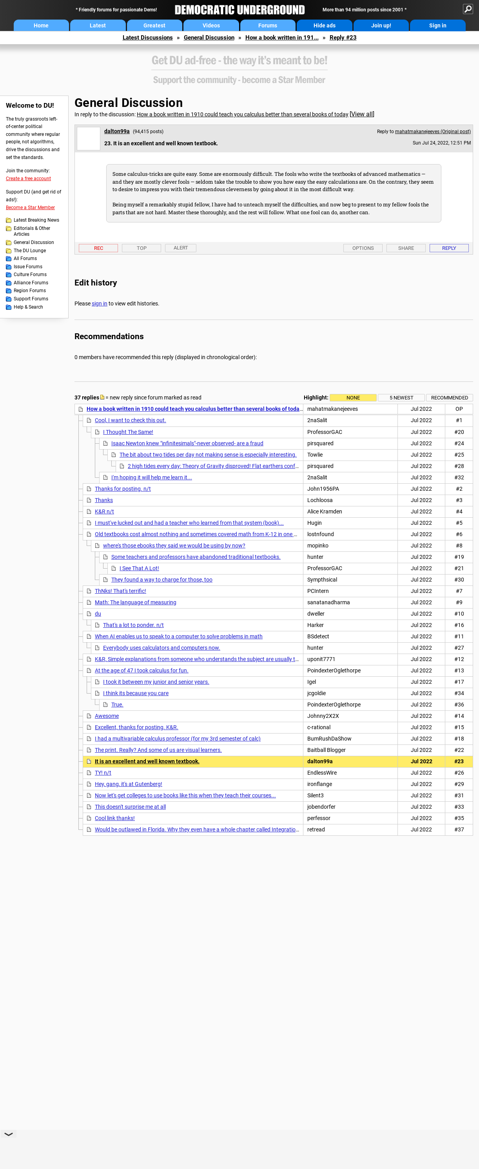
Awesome (107, 716)
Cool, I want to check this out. (130, 420)
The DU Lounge (30, 250)
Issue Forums (28, 266)
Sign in (437, 25)
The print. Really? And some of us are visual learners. (158, 750)
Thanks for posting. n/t (123, 489)
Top (142, 248)
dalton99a (117, 131)
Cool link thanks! (115, 818)
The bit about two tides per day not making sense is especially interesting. (208, 455)
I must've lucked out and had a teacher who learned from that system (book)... (189, 523)
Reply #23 (343, 37)
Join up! (381, 25)
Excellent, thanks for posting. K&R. (136, 727)
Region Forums (30, 290)
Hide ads (325, 25)
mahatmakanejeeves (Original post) (433, 131)
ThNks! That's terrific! (120, 591)
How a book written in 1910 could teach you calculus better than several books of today (242, 114)
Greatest (154, 25)
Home (41, 25)
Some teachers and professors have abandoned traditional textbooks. (196, 557)
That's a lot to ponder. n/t (133, 625)
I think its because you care (136, 693)
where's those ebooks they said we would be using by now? (174, 545)
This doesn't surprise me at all (130, 807)
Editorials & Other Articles (32, 231)
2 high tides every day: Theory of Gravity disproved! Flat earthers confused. (218, 466)
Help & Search (28, 307)
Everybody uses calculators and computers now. (161, 648)
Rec (98, 248)
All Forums (25, 258)
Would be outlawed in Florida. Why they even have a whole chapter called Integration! (197, 829)
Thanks (104, 500)
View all (362, 114)
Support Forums (31, 299)
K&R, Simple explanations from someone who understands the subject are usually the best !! (206, 659)
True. (117, 704)
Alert (181, 248)
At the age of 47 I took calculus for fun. (142, 670)
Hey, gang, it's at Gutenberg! (128, 784)
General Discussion (209, 37)
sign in (99, 303)
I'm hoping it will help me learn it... (151, 477)
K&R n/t (104, 511)
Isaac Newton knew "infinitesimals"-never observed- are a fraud (187, 443)
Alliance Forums (31, 282)
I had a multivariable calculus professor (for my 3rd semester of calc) (178, 738)
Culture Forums (30, 274)
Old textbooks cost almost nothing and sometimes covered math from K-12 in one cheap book (208, 534)
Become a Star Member (30, 207)
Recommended (449, 398)
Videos (211, 25)
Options (363, 248)
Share (406, 248)
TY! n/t (103, 773)
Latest (98, 25)
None (353, 398)
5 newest (402, 398)
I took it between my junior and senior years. (156, 682)
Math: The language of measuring (135, 602)
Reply (449, 248)
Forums (267, 25)
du (98, 614)
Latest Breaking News (36, 220)
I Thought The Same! (128, 432)
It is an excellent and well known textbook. (147, 761)
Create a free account (28, 178)
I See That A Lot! (139, 568)
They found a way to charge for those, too (161, 579)
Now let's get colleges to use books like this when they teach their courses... (185, 795)
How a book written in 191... (282, 37)
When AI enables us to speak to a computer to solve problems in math (179, 636)
